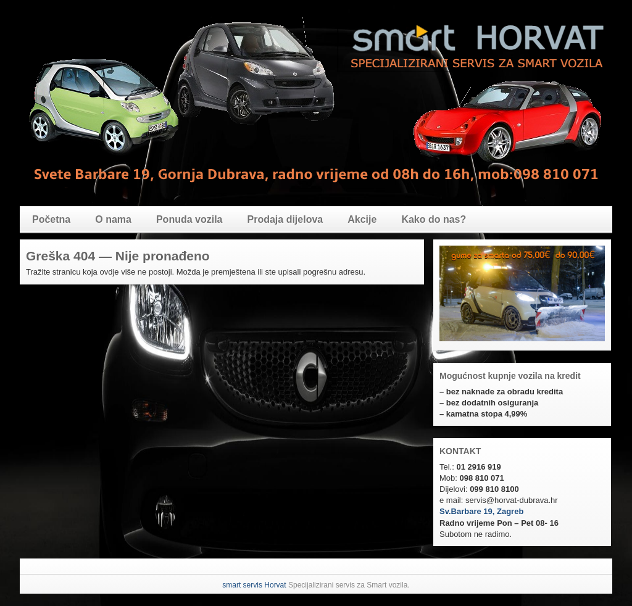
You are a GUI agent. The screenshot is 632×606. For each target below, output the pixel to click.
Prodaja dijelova (285, 219)
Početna (51, 219)
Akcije (361, 219)
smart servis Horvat (254, 585)
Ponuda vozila (189, 219)
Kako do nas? (433, 219)
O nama (113, 219)
